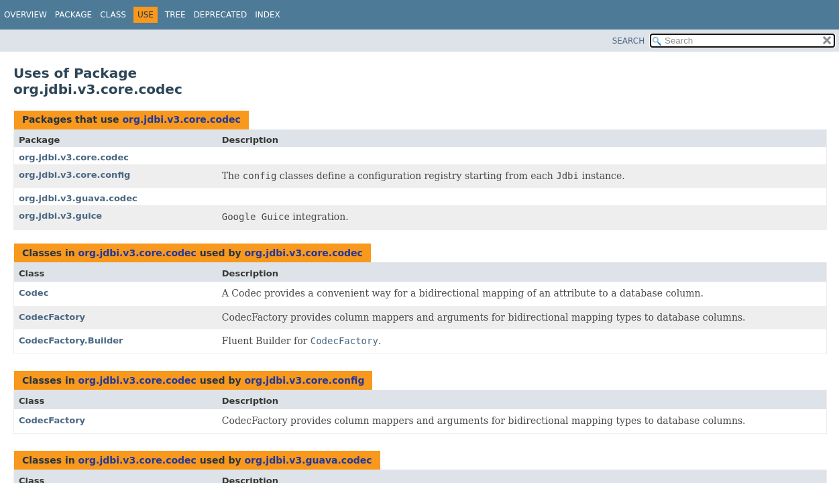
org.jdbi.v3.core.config (74, 175)
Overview (25, 14)
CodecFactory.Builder (71, 340)
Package (73, 14)
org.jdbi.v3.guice (60, 216)
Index (267, 14)
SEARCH (628, 41)
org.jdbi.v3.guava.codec (78, 198)
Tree (175, 14)
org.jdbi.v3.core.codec (181, 119)
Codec (33, 293)
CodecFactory (52, 317)
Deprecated (220, 14)
